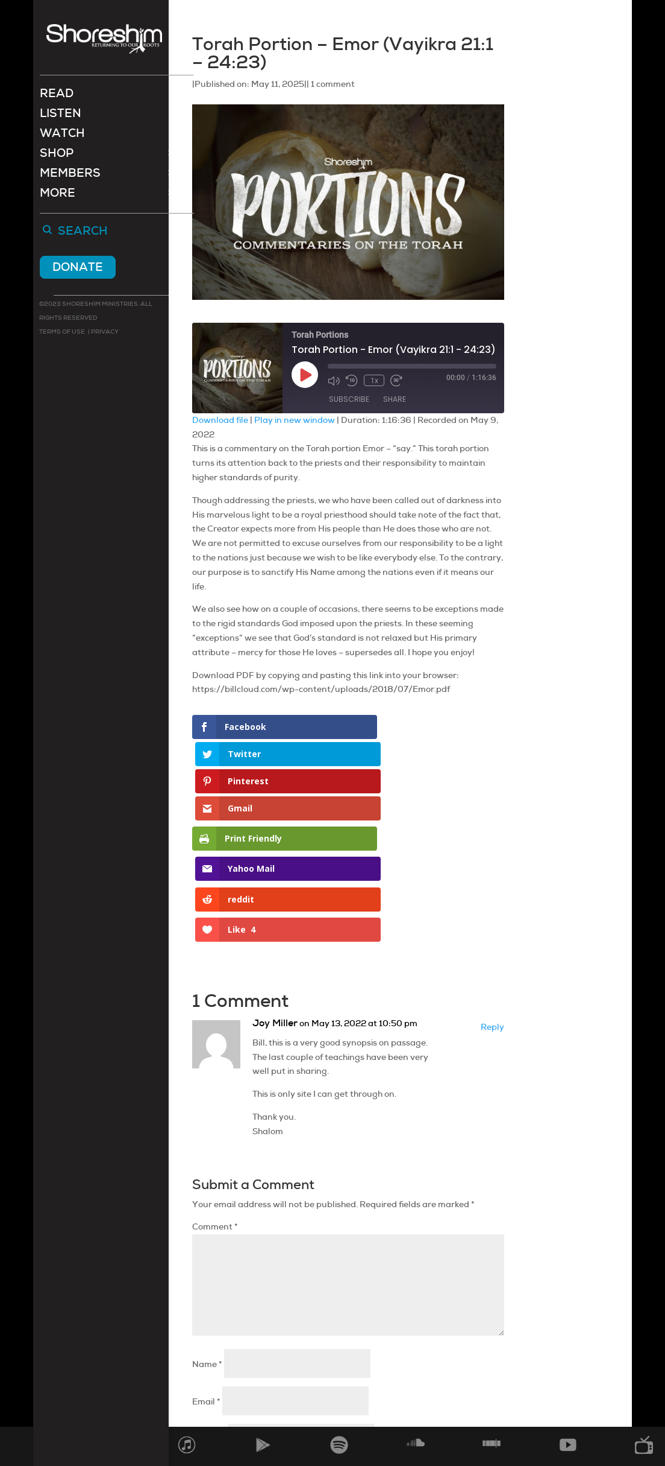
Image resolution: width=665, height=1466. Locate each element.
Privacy (104, 333)
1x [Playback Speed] (374, 380)
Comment (215, 1067)
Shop (56, 156)
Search (83, 233)
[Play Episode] (305, 374)
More (57, 195)
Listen (60, 116)
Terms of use (62, 333)
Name (207, 1204)
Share (394, 400)
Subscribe (349, 400)
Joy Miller (275, 863)
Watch (62, 136)
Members (70, 176)
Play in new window (294, 419)
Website (209, 1279)
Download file (220, 419)
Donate (77, 268)
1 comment (333, 83)
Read (56, 96)
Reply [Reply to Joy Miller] (492, 867)
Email (206, 1242)
